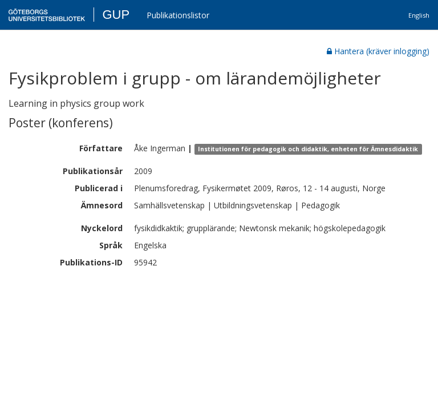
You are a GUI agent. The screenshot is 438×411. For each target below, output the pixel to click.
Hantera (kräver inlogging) (378, 51)
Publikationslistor (178, 15)
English (418, 15)
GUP (115, 14)
